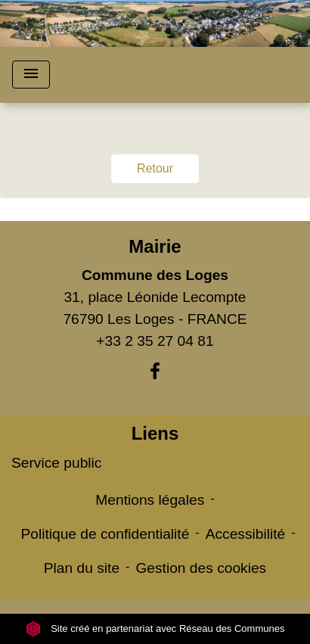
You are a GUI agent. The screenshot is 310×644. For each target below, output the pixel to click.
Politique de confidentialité (104, 534)
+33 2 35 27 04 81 (154, 341)
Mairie (155, 246)
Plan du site (81, 568)
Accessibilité (246, 534)
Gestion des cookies (200, 568)
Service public (56, 463)
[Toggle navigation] (31, 75)
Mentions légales (149, 500)
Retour (155, 168)
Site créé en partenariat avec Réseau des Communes (155, 628)
